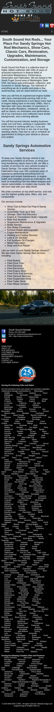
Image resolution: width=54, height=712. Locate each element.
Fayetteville (40, 577)
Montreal (34, 690)
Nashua (35, 639)
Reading (31, 609)
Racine (40, 520)
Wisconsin (45, 516)
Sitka (33, 648)
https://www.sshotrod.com (23, 336)
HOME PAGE (6, 346)
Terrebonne (8, 696)
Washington (38, 391)
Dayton (18, 532)
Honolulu (39, 650)
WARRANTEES (7, 354)
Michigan (21, 522)
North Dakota (30, 474)
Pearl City (20, 652)
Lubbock (38, 458)
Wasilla (44, 648)
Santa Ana (37, 407)
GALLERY (5, 358)
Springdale (35, 494)
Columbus (40, 528)
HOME (4, 31)
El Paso (19, 456)
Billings (30, 423)
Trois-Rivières (39, 694)
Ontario (46, 676)
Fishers (30, 540)
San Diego (36, 419)
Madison (22, 518)
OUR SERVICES (7, 350)
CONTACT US (7, 360)
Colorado (32, 444)
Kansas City (39, 466)
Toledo (35, 530)
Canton (30, 532)
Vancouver (24, 395)
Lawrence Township (35, 536)
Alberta (7, 666)
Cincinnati (22, 530)
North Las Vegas (25, 429)
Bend (44, 401)
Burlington (35, 686)
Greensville (15, 573)
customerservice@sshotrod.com (29, 334)
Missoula (42, 423)
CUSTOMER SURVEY (10, 362)
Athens (34, 565)
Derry (20, 641)
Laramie (19, 444)
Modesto (20, 411)
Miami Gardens (10, 559)
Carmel (18, 540)
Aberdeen (15, 474)
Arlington (32, 456)
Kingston (7, 690)
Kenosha (27, 520)
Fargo (44, 474)
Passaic (35, 605)
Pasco (45, 393)
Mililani (7, 652)
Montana (17, 423)
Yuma (19, 435)
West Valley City (28, 437)
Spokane (32, 393)
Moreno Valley (9, 413)
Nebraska (8, 470)
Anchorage (38, 645)
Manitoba (39, 674)
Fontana (33, 411)
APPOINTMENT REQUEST (12, 356)
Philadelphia (26, 607)
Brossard (23, 696)
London (46, 682)
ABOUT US (5, 348)
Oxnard (46, 411)
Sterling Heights (32, 524)
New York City (38, 611)
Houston (45, 452)
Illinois (40, 512)
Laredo (26, 458)
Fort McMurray (17, 670)
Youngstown (9, 534)
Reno (46, 427)
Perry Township (10, 538)
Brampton (8, 680)
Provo (43, 437)
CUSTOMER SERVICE (10, 352)
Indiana (23, 534)
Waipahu (34, 652)
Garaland (31, 460)
